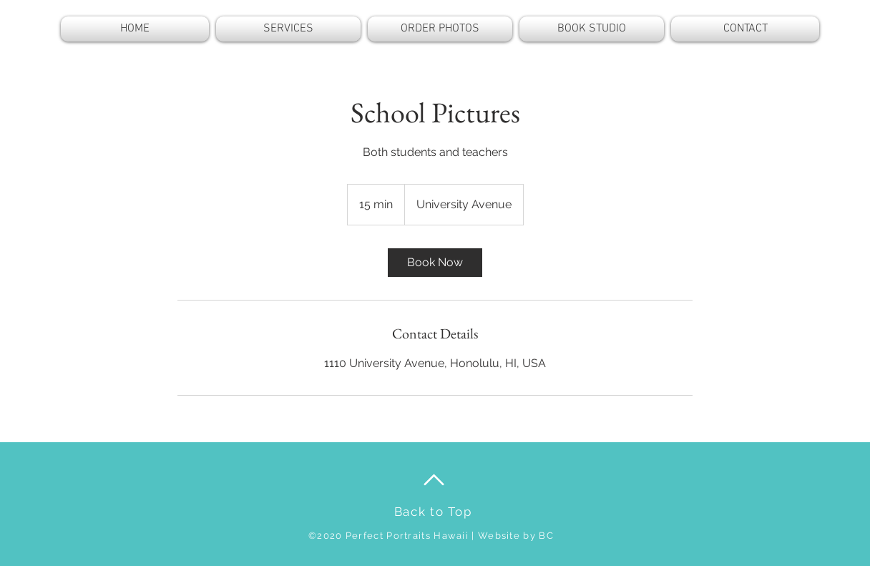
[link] (435, 262)
